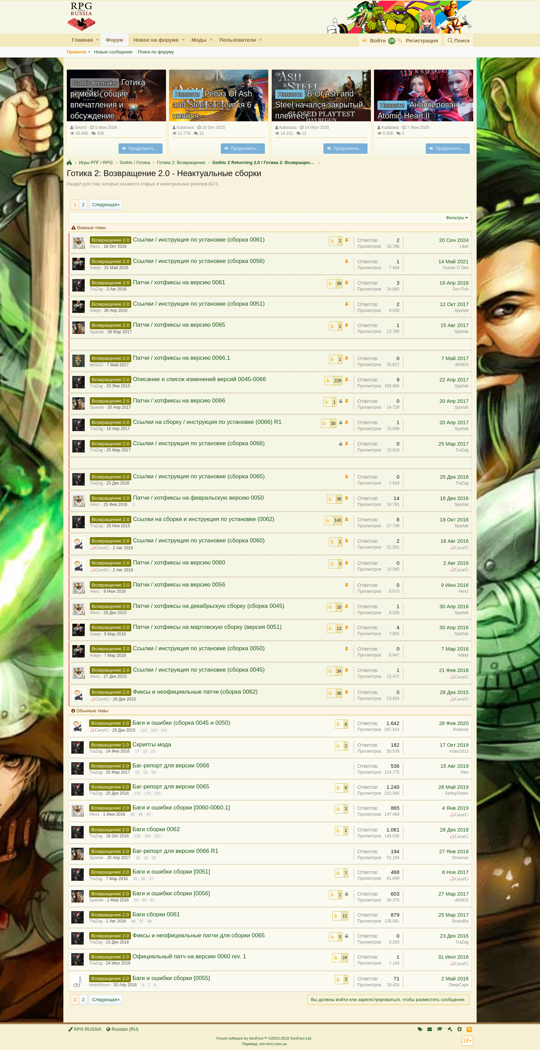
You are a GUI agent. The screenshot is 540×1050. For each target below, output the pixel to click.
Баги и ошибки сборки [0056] (173, 893)
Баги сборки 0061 (158, 914)
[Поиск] (458, 40)
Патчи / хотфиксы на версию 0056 (181, 584)
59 (138, 900)
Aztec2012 (457, 751)
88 (151, 921)
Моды (199, 40)
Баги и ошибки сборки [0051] (173, 871)
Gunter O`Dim (454, 267)
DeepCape (457, 984)
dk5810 (460, 364)
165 (166, 730)
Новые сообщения (113, 51)
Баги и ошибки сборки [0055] (173, 978)
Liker (462, 246)
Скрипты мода (153, 744)
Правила (76, 51)
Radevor (459, 729)
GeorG (80, 127)
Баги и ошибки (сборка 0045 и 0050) (183, 723)
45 (137, 879)
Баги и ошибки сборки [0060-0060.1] (183, 807)
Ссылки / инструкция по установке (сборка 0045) (201, 669)
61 (154, 900)
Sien (462, 772)
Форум (114, 40)
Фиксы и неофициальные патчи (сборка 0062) (197, 692)
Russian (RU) (122, 1029)
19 (155, 751)
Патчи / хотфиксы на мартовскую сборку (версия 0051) (209, 627)
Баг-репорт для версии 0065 (172, 786)
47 (153, 879)
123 (139, 793)
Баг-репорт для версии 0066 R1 (177, 851)
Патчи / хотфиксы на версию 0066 (181, 400)
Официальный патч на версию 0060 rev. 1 (191, 956)
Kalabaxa (185, 127)
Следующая (104, 204)
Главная (82, 40)
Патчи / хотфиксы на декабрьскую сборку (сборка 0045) (211, 606)
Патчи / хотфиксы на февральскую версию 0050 (200, 498)
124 (149, 793)
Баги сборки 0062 (158, 829)
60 (146, 900)
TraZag (460, 450)
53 (147, 772)
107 (159, 836)
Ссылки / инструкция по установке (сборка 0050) (201, 648)
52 (139, 772)
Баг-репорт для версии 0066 (172, 765)
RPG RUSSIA (85, 1029)
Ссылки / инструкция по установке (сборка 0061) (201, 239)
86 (143, 814)
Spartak (460, 310)
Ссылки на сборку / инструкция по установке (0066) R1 (209, 422)
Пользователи (237, 40)
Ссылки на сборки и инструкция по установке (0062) (206, 519)
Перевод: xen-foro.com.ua (264, 1044)
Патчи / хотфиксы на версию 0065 (181, 325)
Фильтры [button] (453, 217)
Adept (461, 655)
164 (156, 730)
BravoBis (458, 921)
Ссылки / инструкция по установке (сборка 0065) (201, 476)
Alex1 (461, 591)
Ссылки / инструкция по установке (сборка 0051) (201, 303)
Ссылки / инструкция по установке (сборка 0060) (201, 540)
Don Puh (458, 289)
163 (146, 730)
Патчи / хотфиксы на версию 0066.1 (183, 358)
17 (139, 751)
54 (155, 772)
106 (149, 836)
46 (145, 879)
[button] (97, 39)
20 (156, 858)
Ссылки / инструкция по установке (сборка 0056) (201, 261)
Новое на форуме (156, 40)
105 (139, 836)
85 (135, 814)
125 (159, 793)
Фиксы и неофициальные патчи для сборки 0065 (200, 935)
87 (150, 814)
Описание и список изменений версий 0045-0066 (201, 379)
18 (147, 751)
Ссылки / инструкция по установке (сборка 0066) (201, 443)
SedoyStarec (455, 793)
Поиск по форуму (156, 51)
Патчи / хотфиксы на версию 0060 (181, 562)
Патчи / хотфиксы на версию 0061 (181, 282)
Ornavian (458, 857)
